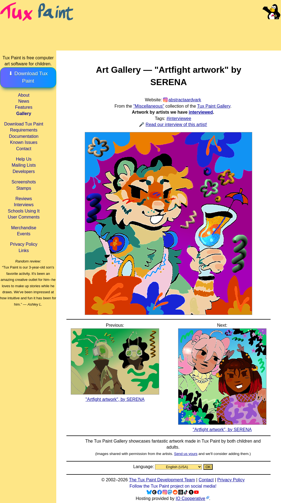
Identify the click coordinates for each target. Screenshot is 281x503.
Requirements (24, 130)
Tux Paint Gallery (213, 106)
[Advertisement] (178, 30)
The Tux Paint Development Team (162, 479)
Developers (24, 171)
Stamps (23, 188)
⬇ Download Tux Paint (28, 77)
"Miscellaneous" (148, 106)
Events (23, 233)
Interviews (23, 204)
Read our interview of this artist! (176, 124)
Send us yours (185, 454)
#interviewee (179, 118)
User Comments (24, 217)
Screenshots (24, 182)
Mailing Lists (24, 165)
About (23, 95)
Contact (23, 148)
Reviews (23, 198)
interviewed (201, 112)
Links (24, 250)
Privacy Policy (24, 244)
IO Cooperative (190, 498)
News (23, 101)
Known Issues (24, 142)
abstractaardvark (184, 99)
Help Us (24, 159)
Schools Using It (24, 211)
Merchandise (23, 227)
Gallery (23, 113)
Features (23, 107)
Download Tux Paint (23, 124)
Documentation (24, 136)
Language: (144, 466)
